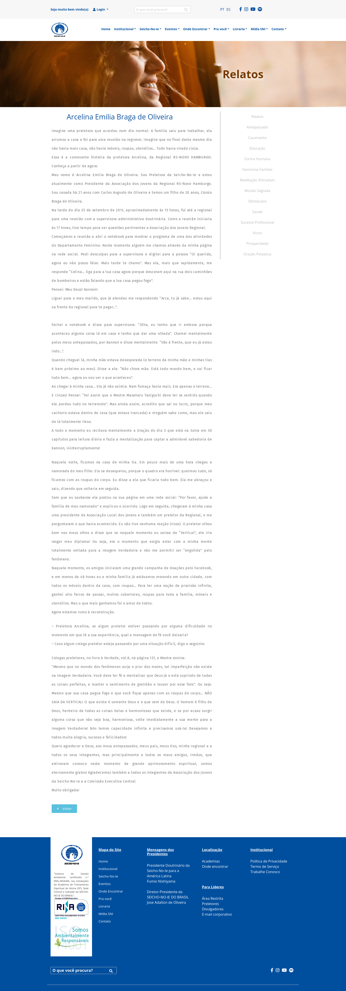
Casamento (257, 137)
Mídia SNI (106, 913)
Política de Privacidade (268, 861)
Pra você (105, 898)
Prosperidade (257, 243)
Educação (257, 148)
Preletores (210, 903)
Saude (257, 211)
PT (222, 9)
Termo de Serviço (264, 866)
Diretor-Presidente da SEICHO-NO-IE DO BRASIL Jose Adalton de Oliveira (168, 897)
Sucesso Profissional (257, 222)
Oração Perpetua (257, 254)
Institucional (108, 868)
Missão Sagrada (257, 190)
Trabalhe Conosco (265, 871)
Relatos (257, 116)
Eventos (105, 883)
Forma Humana (257, 158)
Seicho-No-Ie (108, 876)
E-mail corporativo (217, 914)
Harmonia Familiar (257, 169)
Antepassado (257, 127)
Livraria (104, 906)
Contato (105, 921)
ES (228, 9)
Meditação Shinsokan (257, 180)
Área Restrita (212, 898)
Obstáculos (257, 201)
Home (103, 861)
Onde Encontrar (111, 891)
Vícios (257, 233)
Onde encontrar (215, 866)
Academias (211, 861)
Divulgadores (213, 909)
